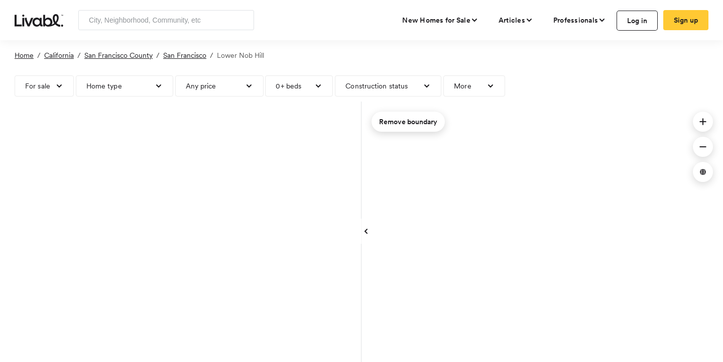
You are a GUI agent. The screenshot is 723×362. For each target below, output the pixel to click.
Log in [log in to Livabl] (637, 21)
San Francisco (184, 55)
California (59, 55)
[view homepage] (39, 20)
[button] (703, 122)
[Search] (242, 20)
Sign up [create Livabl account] (686, 20)
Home (24, 55)
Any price (201, 86)
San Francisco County (118, 55)
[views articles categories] (516, 20)
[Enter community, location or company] (166, 20)
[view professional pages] (579, 20)
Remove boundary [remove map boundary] (408, 122)
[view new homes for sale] (440, 20)
